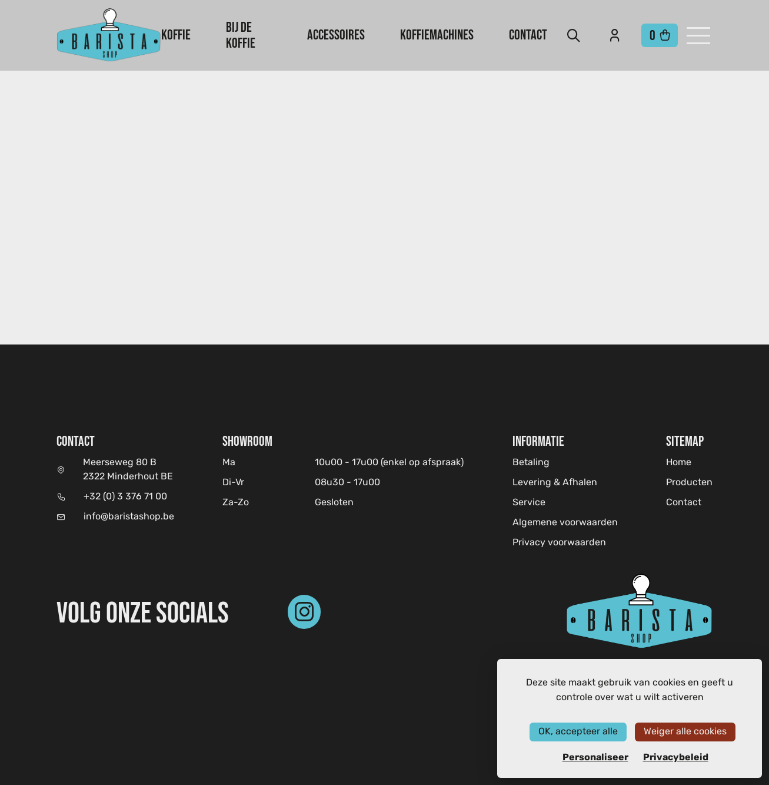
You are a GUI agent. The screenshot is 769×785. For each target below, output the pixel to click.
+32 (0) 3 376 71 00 (125, 497)
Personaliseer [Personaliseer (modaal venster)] (595, 757)
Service (528, 503)
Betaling (531, 463)
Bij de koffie (240, 35)
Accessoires (336, 34)
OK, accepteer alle (578, 731)
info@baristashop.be (129, 517)
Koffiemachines (437, 34)
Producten (689, 483)
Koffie (176, 34)
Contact (528, 34)
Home (678, 462)
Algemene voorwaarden (565, 523)
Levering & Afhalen (554, 483)
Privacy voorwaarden (559, 543)
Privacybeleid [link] (675, 757)
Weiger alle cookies (685, 731)
